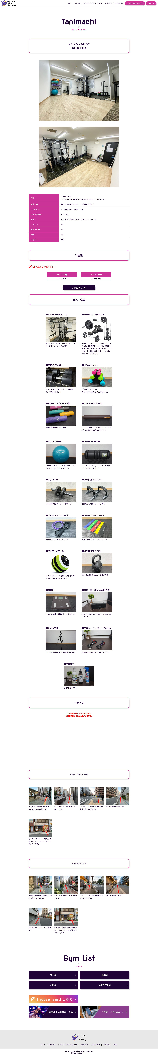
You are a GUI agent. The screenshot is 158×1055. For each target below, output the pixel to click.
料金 (100, 3)
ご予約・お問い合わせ (134, 3)
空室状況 (150, 3)
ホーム (69, 3)
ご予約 (115, 1045)
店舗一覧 (77, 3)
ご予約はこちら (79, 287)
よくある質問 (119, 3)
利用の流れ (108, 3)
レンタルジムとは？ (89, 3)
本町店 (53, 985)
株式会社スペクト (82, 1053)
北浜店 (105, 975)
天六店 (53, 975)
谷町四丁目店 (105, 985)
